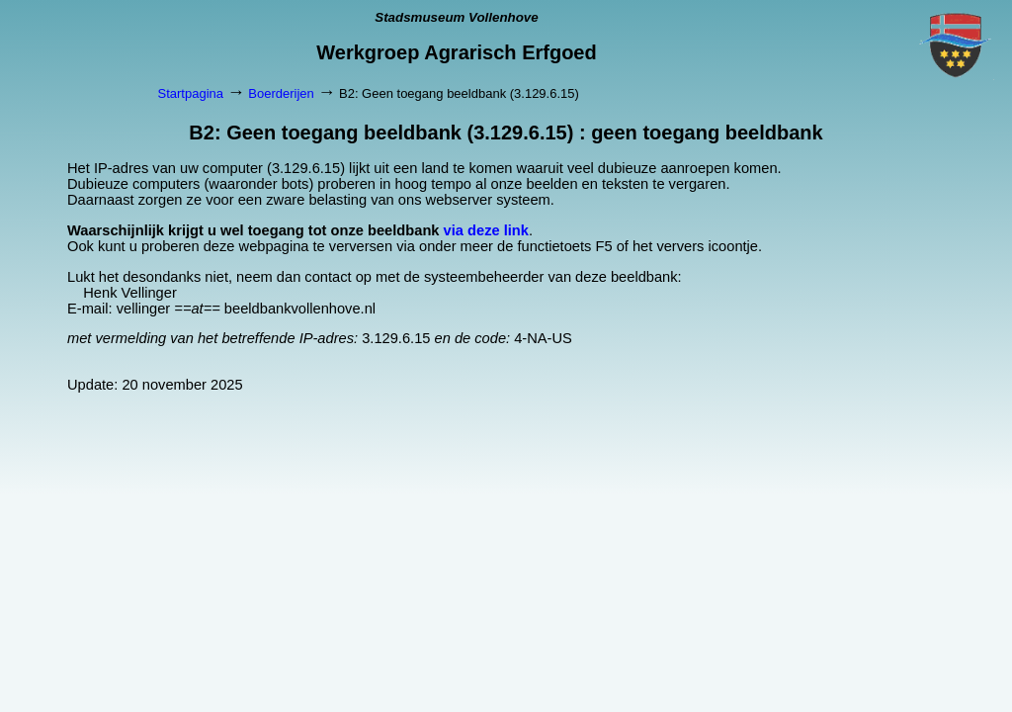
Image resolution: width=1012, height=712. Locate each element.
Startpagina (191, 93)
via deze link (486, 230)
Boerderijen (281, 93)
